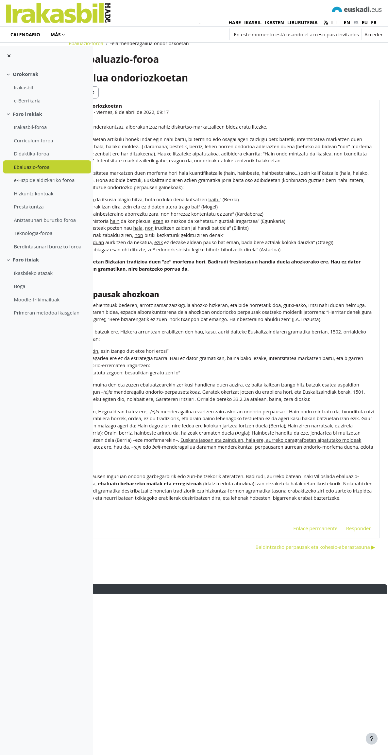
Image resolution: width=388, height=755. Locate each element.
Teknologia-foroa (33, 233)
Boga (19, 286)
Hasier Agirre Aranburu (159, 137)
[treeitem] (46, 87)
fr (374, 22)
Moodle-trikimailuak (36, 299)
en (347, 22)
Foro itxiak (26, 259)
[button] (187, 34)
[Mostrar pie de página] (372, 739)
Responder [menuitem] (343, 689)
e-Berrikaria (27, 100)
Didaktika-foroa (31, 153)
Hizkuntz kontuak (33, 193)
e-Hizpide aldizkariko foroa (44, 180)
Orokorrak (26, 74)
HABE (234, 22)
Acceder (373, 34)
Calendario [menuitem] (25, 34)
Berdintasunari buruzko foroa (47, 246)
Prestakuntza (28, 206)
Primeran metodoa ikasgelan (46, 312)
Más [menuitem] (56, 34)
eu (365, 22)
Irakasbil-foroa (30, 127)
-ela (151, 678)
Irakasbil (23, 87)
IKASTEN (274, 22)
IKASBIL (252, 22)
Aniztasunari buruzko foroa (45, 220)
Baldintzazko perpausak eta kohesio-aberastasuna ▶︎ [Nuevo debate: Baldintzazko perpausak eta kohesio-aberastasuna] (301, 708)
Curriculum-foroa (33, 140)
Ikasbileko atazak (33, 273)
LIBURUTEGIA (302, 22)
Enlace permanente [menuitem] (301, 689)
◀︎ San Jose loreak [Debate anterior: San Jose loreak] (130, 708)
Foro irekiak (27, 114)
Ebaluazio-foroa (31, 167)
